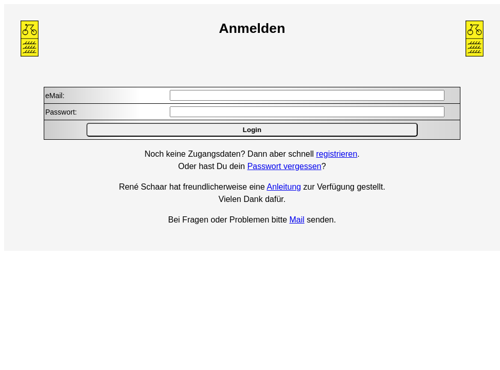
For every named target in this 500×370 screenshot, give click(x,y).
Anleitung (283, 186)
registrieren (337, 154)
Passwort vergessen (284, 166)
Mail (296, 219)
